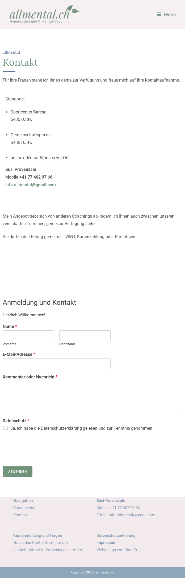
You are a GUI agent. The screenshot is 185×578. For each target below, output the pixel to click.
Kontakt (20, 515)
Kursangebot (24, 507)
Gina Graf (132, 549)
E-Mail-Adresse (19, 354)
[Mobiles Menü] (166, 14)
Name (10, 326)
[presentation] (43, 457)
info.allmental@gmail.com (30, 184)
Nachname (67, 344)
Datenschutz (16, 420)
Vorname (9, 344)
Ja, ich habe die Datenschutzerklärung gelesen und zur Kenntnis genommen (81, 428)
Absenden (17, 472)
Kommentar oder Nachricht (30, 376)
